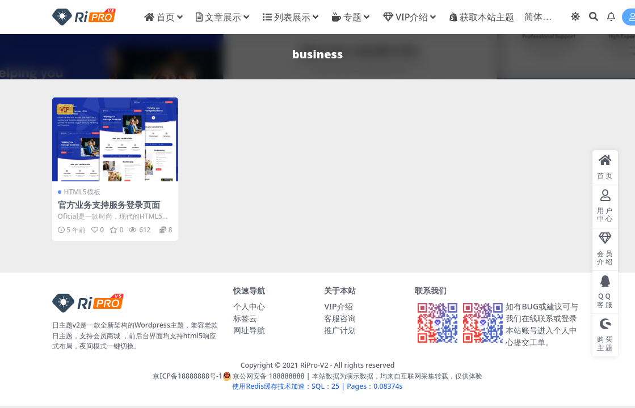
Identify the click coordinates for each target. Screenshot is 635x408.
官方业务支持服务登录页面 (109, 204)
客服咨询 (340, 318)
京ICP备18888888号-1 (187, 376)
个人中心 (249, 306)
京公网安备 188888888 (263, 376)
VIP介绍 (338, 306)
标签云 (245, 318)
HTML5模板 (82, 192)
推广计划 (340, 330)
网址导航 (249, 330)
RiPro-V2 (314, 365)
